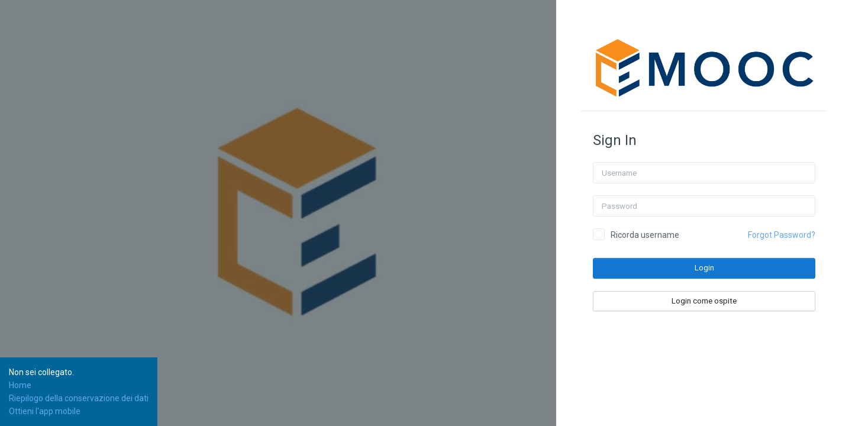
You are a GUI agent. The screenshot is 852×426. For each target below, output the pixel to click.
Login (704, 267)
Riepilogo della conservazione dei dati (79, 398)
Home (20, 385)
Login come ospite (704, 300)
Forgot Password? (781, 235)
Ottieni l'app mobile (44, 411)
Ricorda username (645, 235)
